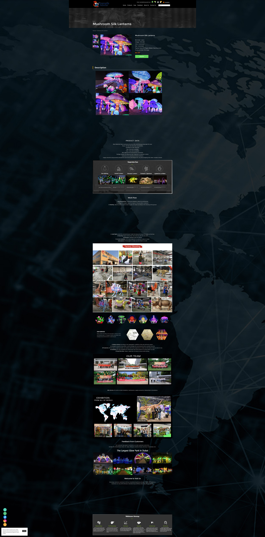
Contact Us (153, 5)
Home (124, 5)
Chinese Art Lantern (102, 30)
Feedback (140, 5)
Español (167, 2)
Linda (5, 509)
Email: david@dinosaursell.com (144, 2)
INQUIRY (141, 56)
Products (129, 5)
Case (134, 5)
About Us (146, 5)
